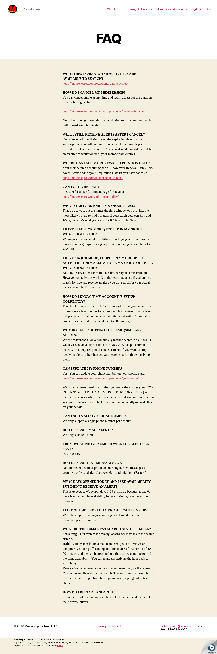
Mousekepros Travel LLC (41, 630)
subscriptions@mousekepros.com (182, 630)
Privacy (102, 630)
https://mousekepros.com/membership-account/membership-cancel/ (108, 116)
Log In (194, 11)
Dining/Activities (139, 11)
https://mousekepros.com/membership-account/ (94, 182)
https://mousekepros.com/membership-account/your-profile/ (102, 383)
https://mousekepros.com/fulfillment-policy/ (92, 201)
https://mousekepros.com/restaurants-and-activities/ (97, 88)
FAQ (208, 11)
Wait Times (114, 11)
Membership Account (170, 11)
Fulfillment (115, 630)
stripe (60, 650)
